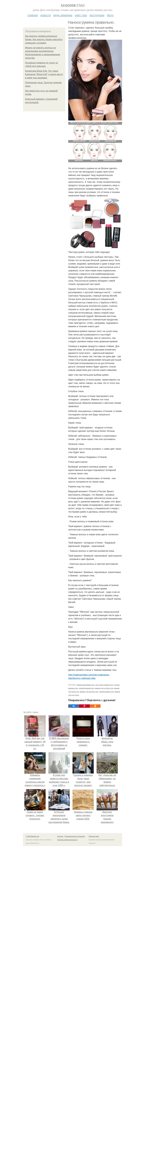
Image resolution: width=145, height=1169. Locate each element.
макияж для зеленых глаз (89, 1045)
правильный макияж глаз (85, 1038)
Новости (45, 15)
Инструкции (96, 15)
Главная (32, 15)
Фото (110, 15)
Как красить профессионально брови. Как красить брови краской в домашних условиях (43, 39)
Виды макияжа (62, 15)
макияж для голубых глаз (104, 1041)
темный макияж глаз (106, 1045)
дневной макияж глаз (86, 1041)
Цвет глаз (81, 15)
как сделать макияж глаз (104, 1038)
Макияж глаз (72, 5)
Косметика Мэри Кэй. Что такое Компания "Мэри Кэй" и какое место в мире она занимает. (44, 74)
